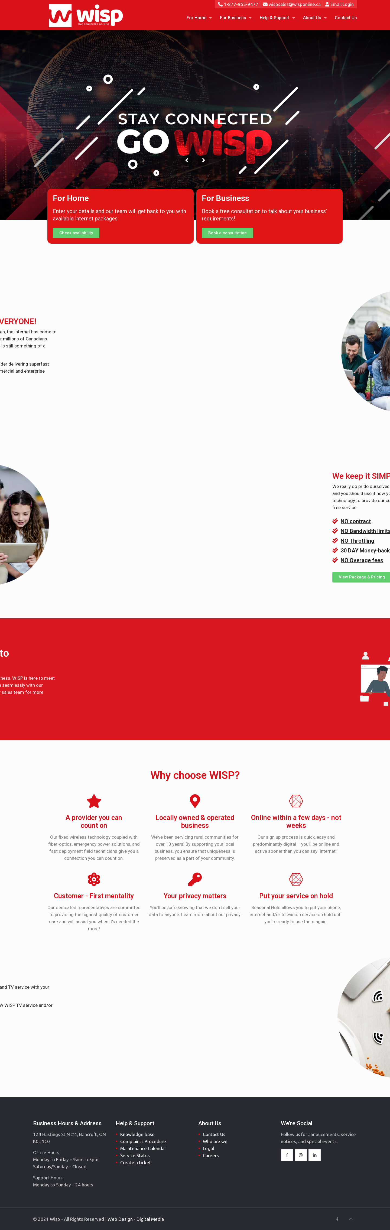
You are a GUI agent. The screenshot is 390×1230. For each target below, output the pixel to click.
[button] (76, 233)
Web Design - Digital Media (136, 1219)
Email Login (339, 4)
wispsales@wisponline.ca (292, 4)
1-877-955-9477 (238, 4)
